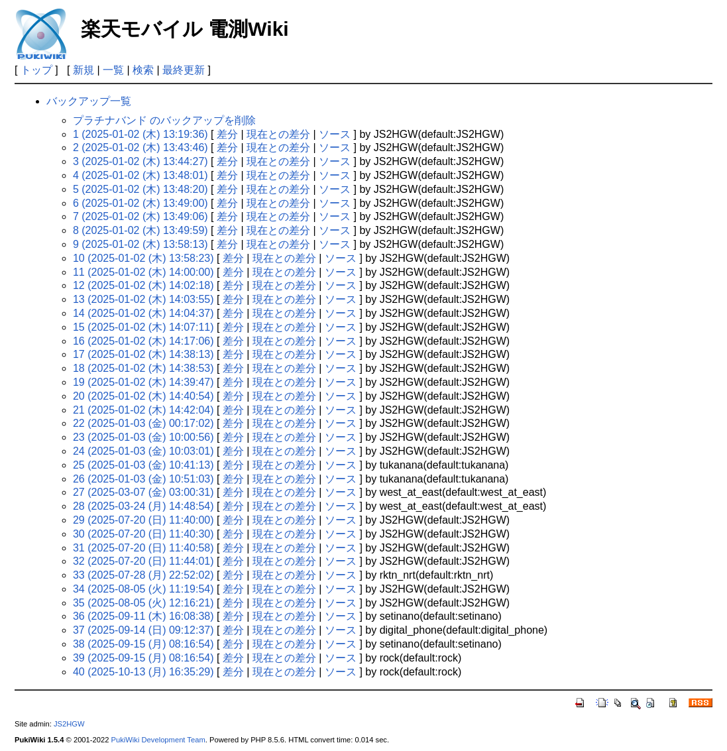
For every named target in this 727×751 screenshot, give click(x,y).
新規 (83, 70)
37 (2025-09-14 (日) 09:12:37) (143, 630)
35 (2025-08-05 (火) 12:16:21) (143, 602)
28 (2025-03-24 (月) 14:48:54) (143, 506)
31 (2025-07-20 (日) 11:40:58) (143, 547)
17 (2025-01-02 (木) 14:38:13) (143, 354)
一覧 (113, 70)
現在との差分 (278, 134)
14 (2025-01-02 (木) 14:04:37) (143, 313)
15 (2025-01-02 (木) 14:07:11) (143, 327)
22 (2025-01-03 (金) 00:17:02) (143, 423)
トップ (36, 70)
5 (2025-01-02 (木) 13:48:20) (140, 189)
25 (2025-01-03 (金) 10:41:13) (143, 465)
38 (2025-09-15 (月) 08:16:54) (143, 644)
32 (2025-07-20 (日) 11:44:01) (143, 561)
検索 (143, 70)
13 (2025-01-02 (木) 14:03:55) (143, 299)
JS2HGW (69, 724)
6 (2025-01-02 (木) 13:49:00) (140, 203)
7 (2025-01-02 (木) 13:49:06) (140, 216)
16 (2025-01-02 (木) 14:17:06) (143, 341)
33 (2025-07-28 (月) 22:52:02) (143, 575)
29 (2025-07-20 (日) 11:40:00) (143, 520)
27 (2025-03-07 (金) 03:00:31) (143, 492)
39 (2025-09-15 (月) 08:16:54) (143, 658)
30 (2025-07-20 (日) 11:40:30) (143, 534)
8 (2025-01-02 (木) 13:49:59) (140, 230)
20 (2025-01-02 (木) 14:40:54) (143, 396)
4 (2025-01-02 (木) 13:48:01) (140, 175)
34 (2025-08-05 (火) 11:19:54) (143, 589)
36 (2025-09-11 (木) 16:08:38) (143, 616)
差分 (227, 134)
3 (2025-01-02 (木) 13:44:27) (140, 161)
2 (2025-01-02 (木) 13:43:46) (140, 147)
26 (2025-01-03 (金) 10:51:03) (143, 479)
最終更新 (183, 70)
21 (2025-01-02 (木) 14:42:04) (143, 410)
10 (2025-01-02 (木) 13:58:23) (143, 258)
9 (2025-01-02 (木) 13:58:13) (140, 244)
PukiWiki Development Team (158, 740)
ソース (335, 134)
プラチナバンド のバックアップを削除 (164, 120)
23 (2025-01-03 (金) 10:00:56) (143, 437)
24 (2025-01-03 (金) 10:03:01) (143, 451)
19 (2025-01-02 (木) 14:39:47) (143, 382)
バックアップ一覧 (88, 101)
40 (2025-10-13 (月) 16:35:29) (143, 671)
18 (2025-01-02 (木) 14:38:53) (143, 368)
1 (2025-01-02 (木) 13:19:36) (140, 134)
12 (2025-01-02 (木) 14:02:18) (143, 285)
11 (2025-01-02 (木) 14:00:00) (143, 272)
